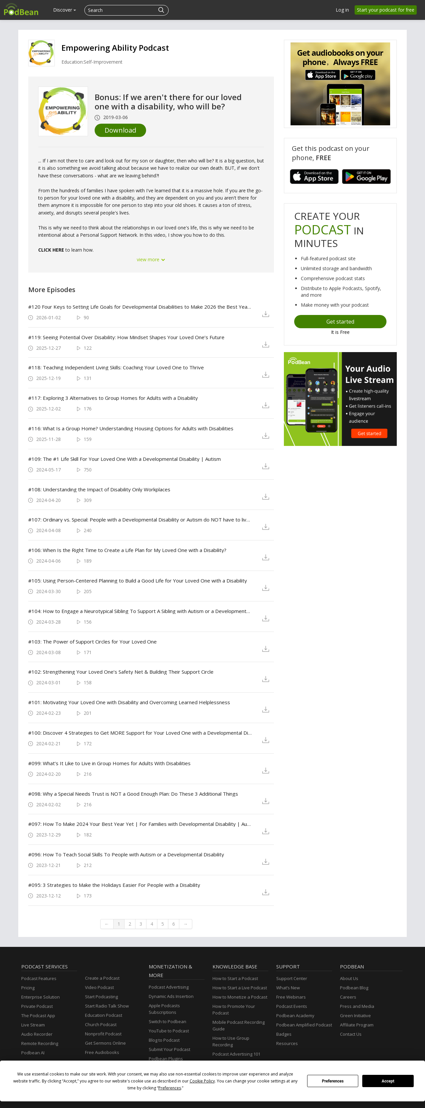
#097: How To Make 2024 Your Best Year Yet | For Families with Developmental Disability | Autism (140, 824)
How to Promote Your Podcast (233, 1009)
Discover (64, 10)
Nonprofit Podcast (103, 1034)
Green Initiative (355, 1015)
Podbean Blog (354, 988)
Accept (388, 1081)
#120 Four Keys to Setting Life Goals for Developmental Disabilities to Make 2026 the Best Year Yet (140, 307)
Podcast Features (38, 978)
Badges (284, 1034)
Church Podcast (101, 1024)
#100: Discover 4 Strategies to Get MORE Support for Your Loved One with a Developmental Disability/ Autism (140, 733)
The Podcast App (38, 1015)
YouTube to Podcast (169, 1031)
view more (151, 259)
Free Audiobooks (102, 1052)
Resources (287, 1043)
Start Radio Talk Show (107, 1006)
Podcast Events (291, 1006)
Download (120, 130)
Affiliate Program (357, 1025)
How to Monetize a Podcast (239, 997)
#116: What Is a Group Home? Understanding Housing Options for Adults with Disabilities (130, 428)
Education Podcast (103, 1015)
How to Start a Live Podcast (239, 988)
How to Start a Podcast (235, 978)
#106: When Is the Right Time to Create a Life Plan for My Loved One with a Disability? (127, 550)
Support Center (291, 978)
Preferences (333, 1081)
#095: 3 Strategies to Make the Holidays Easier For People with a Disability (114, 885)
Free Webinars (291, 997)
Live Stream (33, 1025)
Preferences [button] (169, 1088)
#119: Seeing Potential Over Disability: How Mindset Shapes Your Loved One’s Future (126, 337)
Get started (340, 321)
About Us (349, 978)
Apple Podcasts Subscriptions (164, 1009)
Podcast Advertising (169, 987)
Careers (348, 997)
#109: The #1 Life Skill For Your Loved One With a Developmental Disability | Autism (124, 459)
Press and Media (357, 1006)
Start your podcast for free (385, 10)
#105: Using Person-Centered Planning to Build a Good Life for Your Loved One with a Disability (137, 581)
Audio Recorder (36, 1034)
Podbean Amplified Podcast (304, 1025)
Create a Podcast (102, 978)
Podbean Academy (295, 1015)
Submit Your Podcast (169, 1049)
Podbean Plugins (166, 1059)
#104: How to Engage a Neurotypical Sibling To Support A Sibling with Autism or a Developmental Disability (140, 611)
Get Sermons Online (105, 1043)
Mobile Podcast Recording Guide (238, 1025)
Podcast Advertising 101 (236, 1054)
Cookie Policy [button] (202, 1081)
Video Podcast (99, 987)
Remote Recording (39, 1043)
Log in (342, 10)
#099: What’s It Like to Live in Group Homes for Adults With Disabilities (109, 763)
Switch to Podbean (167, 1021)
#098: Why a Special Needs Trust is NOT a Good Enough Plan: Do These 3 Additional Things (133, 794)
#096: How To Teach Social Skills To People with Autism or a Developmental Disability (126, 854)
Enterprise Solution (40, 997)
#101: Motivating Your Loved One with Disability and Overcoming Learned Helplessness (129, 702)
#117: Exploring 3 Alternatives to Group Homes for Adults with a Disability (113, 398)
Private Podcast (37, 1006)
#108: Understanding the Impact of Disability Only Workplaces (99, 489)
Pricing (28, 988)
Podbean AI (32, 1053)
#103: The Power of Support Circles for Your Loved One (92, 642)
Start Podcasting (101, 997)
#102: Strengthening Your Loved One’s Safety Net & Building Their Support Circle (120, 672)
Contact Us (351, 1034)
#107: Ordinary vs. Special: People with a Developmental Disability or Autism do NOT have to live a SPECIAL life (140, 520)
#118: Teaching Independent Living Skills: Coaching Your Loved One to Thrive (116, 367)
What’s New (288, 988)
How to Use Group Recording (230, 1041)
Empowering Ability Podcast (115, 47)
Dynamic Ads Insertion (171, 996)
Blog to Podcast (164, 1040)
